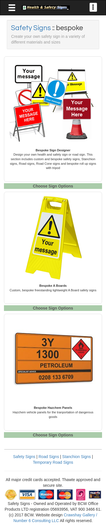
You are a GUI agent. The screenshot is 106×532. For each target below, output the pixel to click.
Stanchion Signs (76, 456)
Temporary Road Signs (53, 462)
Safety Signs (31, 28)
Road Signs (48, 456)
